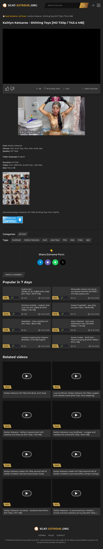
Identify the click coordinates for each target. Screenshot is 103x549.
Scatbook (16, 240)
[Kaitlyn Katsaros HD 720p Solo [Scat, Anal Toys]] (27, 380)
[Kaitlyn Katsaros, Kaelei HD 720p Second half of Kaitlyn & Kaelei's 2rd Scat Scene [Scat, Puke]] (27, 458)
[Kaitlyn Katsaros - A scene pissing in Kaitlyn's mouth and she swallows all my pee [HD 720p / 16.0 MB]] (76, 497)
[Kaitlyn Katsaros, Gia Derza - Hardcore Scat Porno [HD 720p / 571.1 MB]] (27, 497)
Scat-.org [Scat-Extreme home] (22, 5)
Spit (88, 240)
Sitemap (42, 535)
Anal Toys (55, 240)
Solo (72, 240)
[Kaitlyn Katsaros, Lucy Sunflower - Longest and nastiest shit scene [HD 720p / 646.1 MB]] (76, 419)
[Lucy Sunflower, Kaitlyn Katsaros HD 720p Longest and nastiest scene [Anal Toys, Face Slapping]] (76, 380)
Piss (65, 240)
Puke (80, 240)
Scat (45, 240)
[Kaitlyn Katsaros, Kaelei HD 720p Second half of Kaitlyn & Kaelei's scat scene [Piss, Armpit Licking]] (76, 458)
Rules (51, 535)
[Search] (84, 5)
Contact (61, 535)
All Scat (22, 16)
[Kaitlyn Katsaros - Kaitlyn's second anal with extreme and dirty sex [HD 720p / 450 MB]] (27, 419)
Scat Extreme (11, 16)
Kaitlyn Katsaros (31, 240)
